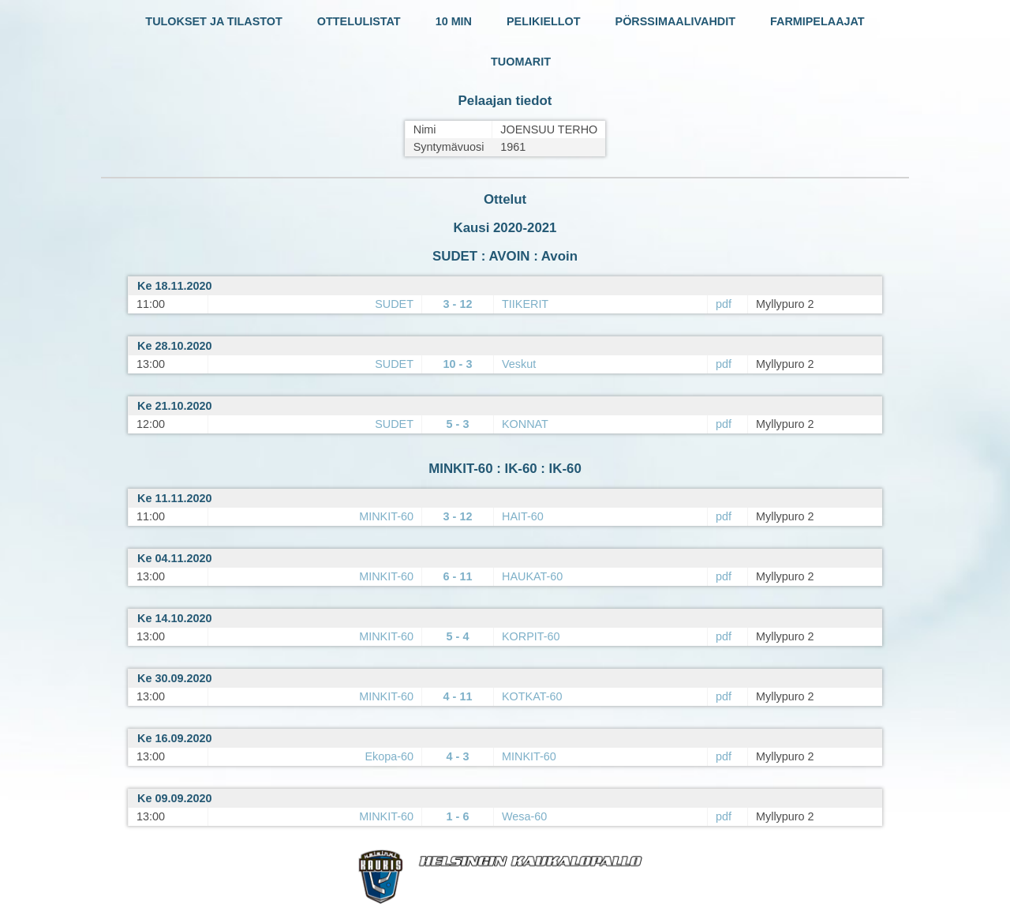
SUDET (394, 304)
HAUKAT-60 (532, 576)
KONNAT (525, 424)
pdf (723, 304)
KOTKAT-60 (532, 696)
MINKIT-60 (386, 516)
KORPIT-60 (531, 636)
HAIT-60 (523, 516)
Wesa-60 (524, 816)
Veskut (519, 364)
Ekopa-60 (389, 756)
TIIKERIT (525, 304)
